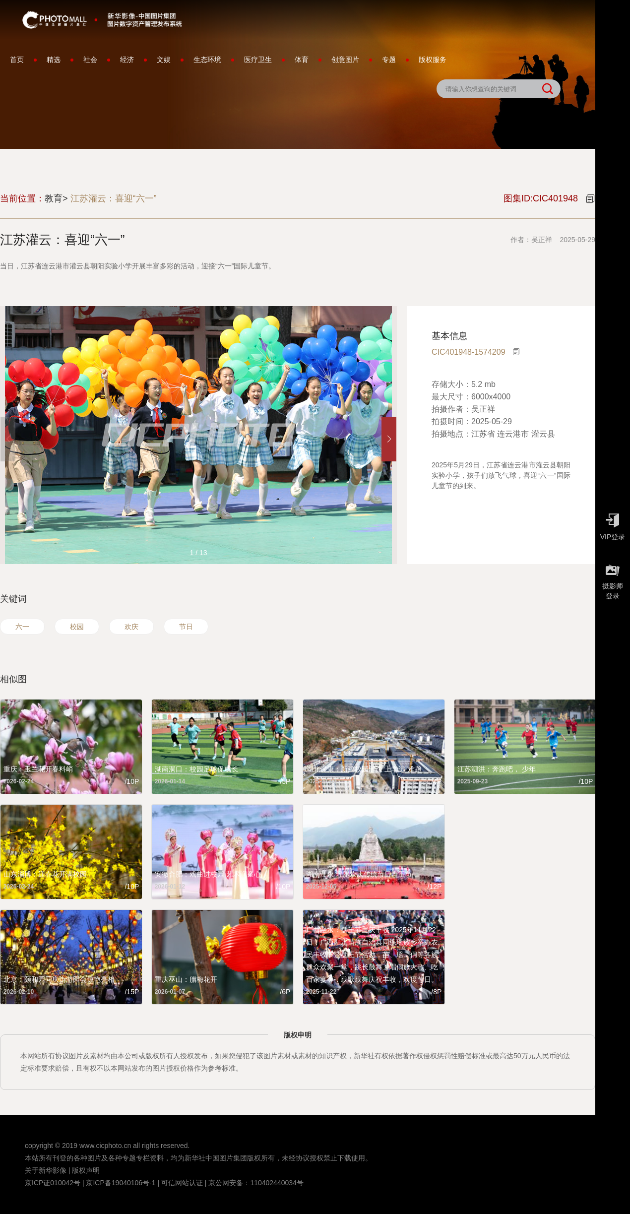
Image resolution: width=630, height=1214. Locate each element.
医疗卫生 (258, 60)
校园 (77, 627)
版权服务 (432, 60)
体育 (302, 60)
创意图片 (345, 60)
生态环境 (207, 60)
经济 (127, 60)
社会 (90, 60)
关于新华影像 (45, 1170)
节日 (186, 627)
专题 (389, 60)
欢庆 (131, 627)
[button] (388, 439)
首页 (17, 60)
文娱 (164, 60)
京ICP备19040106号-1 (120, 1183)
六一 (22, 627)
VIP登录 (612, 524)
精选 (54, 60)
